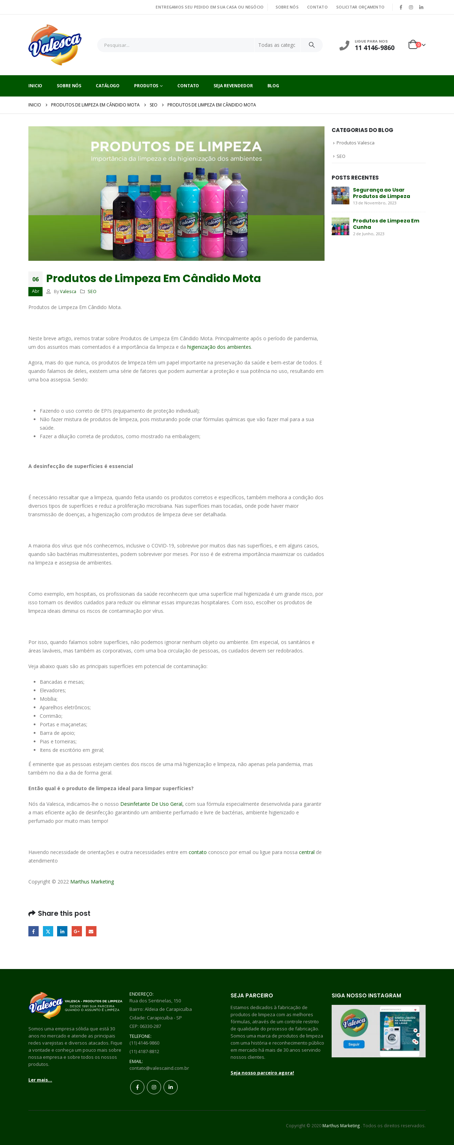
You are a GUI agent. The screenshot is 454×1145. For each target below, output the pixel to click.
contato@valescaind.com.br (159, 1068)
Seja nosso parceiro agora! (262, 1072)
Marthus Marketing (92, 881)
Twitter (48, 931)
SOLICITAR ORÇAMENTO (360, 7)
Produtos (146, 86)
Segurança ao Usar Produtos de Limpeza (381, 193)
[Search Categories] (278, 45)
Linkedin (171, 1087)
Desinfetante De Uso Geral (151, 803)
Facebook (33, 931)
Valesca (68, 291)
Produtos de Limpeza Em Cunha (386, 224)
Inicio (35, 86)
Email (91, 931)
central (307, 852)
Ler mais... (40, 1080)
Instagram (154, 1087)
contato (198, 852)
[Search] (312, 45)
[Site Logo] (55, 45)
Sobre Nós (69, 86)
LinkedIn (62, 931)
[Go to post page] (340, 195)
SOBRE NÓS (287, 7)
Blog (273, 86)
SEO (92, 291)
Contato (188, 86)
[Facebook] (400, 7)
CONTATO (317, 7)
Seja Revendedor (233, 86)
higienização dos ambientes (219, 346)
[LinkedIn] (421, 7)
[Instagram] (411, 7)
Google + (77, 931)
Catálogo (108, 86)
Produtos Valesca (356, 142)
